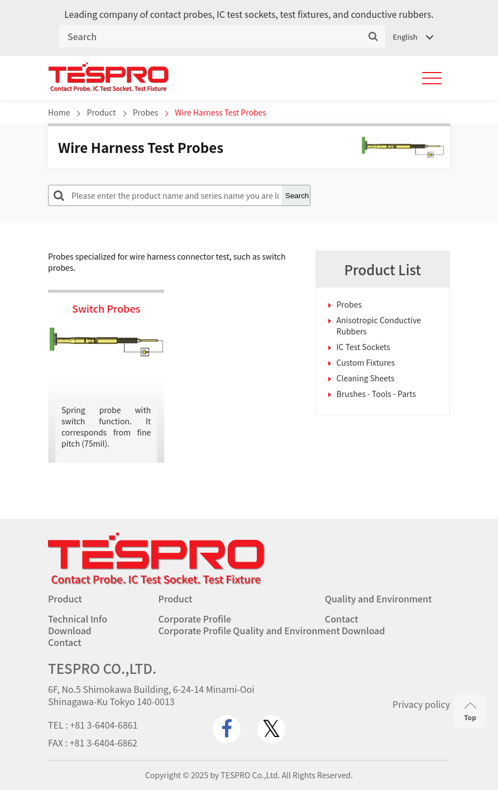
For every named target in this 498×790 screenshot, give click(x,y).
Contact (341, 618)
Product (101, 112)
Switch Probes (106, 308)
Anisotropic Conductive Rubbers (379, 325)
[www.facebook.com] (227, 729)
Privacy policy (421, 704)
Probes (146, 112)
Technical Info (77, 618)
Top (470, 711)
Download (70, 630)
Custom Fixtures (366, 362)
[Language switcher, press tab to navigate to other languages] (412, 36)
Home (59, 112)
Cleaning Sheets (366, 378)
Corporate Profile (195, 618)
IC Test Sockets (363, 346)
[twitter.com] (271, 729)
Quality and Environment (378, 598)
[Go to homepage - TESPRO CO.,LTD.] (156, 581)
